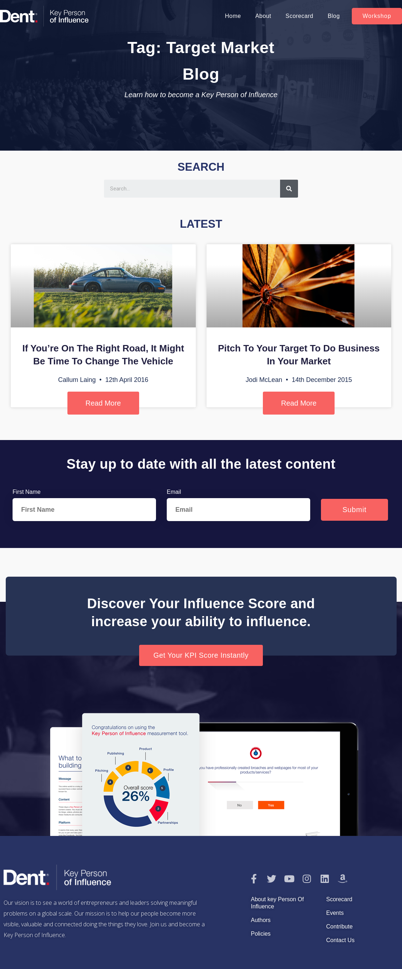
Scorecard (299, 16)
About (263, 16)
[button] (377, 16)
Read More (103, 403)
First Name (27, 492)
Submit (354, 510)
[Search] (289, 189)
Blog (334, 16)
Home (233, 16)
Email (174, 492)
